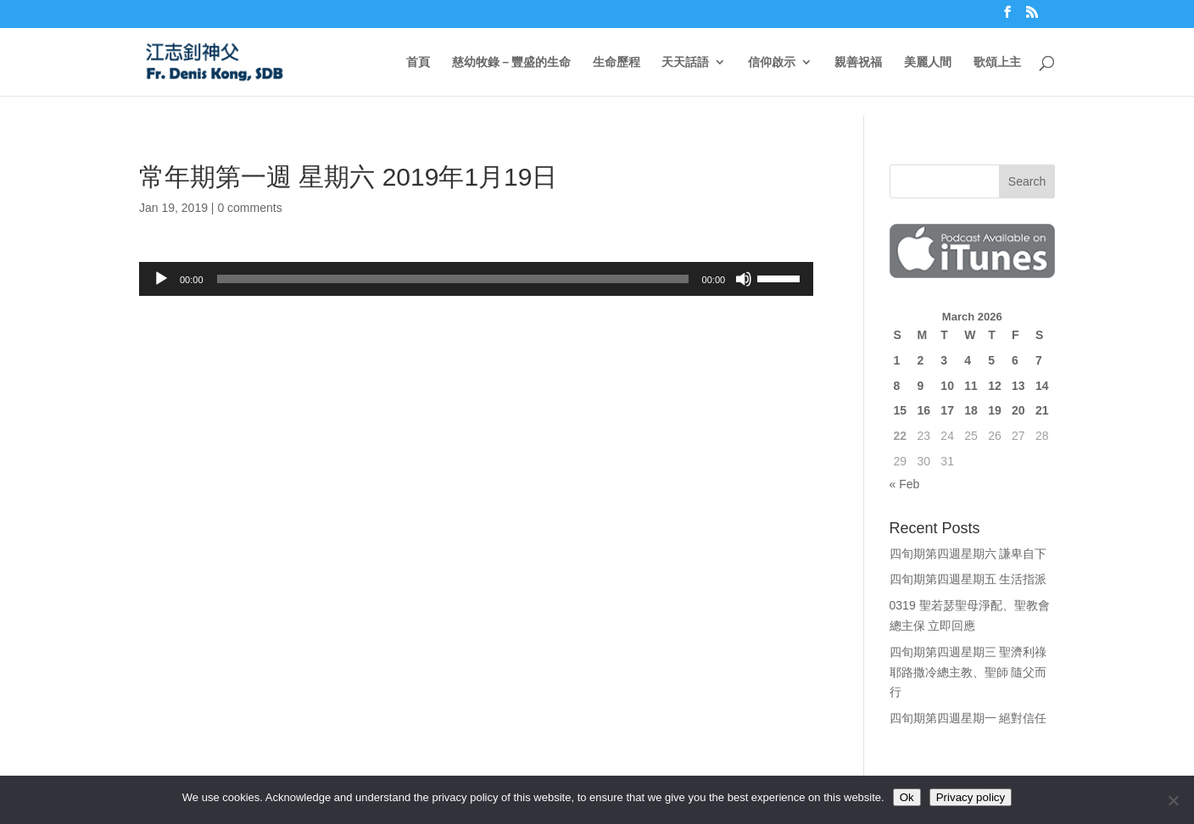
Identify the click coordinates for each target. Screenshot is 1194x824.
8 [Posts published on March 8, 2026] (897, 386)
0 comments (249, 207)
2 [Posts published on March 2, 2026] (920, 360)
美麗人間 (927, 62)
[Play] (161, 278)
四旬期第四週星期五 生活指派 (968, 579)
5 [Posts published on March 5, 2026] (991, 360)
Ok (907, 797)
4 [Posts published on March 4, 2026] (967, 360)
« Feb (905, 484)
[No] (1172, 800)
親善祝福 (858, 62)
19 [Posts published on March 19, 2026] (995, 410)
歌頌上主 (997, 62)
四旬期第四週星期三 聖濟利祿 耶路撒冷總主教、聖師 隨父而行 (968, 672)
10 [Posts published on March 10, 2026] (947, 386)
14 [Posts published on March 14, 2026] (1042, 386)
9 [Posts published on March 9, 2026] (920, 386)
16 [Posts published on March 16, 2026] (923, 410)
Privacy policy (970, 797)
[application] (476, 279)
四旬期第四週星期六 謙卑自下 (968, 553)
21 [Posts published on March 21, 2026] (1042, 410)
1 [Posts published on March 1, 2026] (897, 360)
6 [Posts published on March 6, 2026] (1015, 360)
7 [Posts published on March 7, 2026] (1038, 360)
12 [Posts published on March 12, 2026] (995, 386)
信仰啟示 (771, 62)
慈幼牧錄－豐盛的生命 (511, 62)
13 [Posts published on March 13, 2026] (1018, 386)
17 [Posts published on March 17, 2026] (947, 410)
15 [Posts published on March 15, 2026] (900, 410)
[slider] (453, 279)
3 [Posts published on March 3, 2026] (943, 360)
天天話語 (685, 62)
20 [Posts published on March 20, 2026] (1018, 410)
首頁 (418, 62)
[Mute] (743, 278)
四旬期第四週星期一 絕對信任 (968, 718)
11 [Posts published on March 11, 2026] (971, 386)
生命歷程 (616, 62)
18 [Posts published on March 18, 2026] (971, 410)
